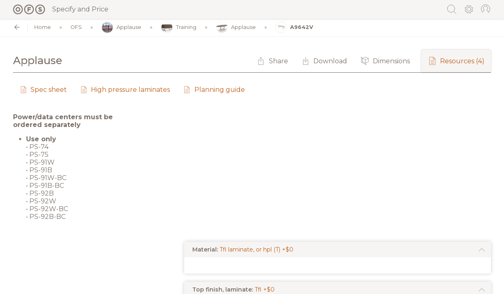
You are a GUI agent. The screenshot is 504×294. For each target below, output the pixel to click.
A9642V (294, 27)
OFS (76, 27)
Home (42, 27)
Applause (121, 27)
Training (178, 27)
